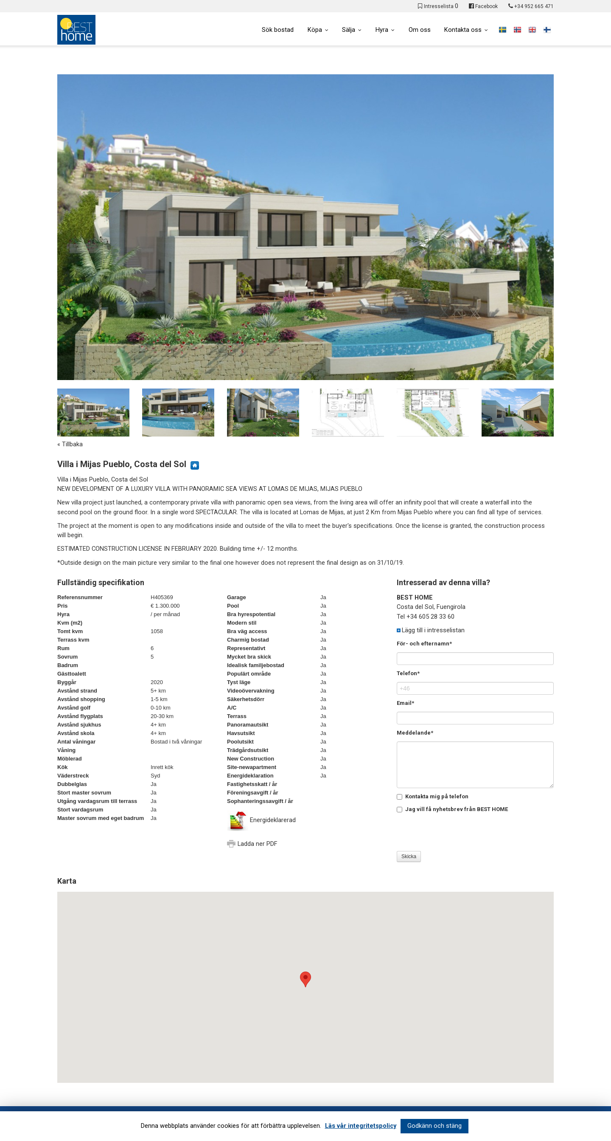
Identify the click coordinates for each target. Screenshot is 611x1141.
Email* (405, 703)
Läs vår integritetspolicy (360, 1126)
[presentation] (461, 834)
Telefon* (408, 673)
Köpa (314, 30)
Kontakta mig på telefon (432, 796)
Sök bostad (277, 30)
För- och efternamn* (424, 643)
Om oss (419, 30)
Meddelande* (415, 733)
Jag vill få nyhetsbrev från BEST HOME (452, 809)
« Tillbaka (70, 444)
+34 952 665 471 (534, 6)
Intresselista (441, 6)
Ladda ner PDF (257, 844)
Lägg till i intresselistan (433, 630)
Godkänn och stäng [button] (434, 1126)
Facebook (486, 6)
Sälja (348, 30)
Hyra (381, 30)
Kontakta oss (463, 30)
